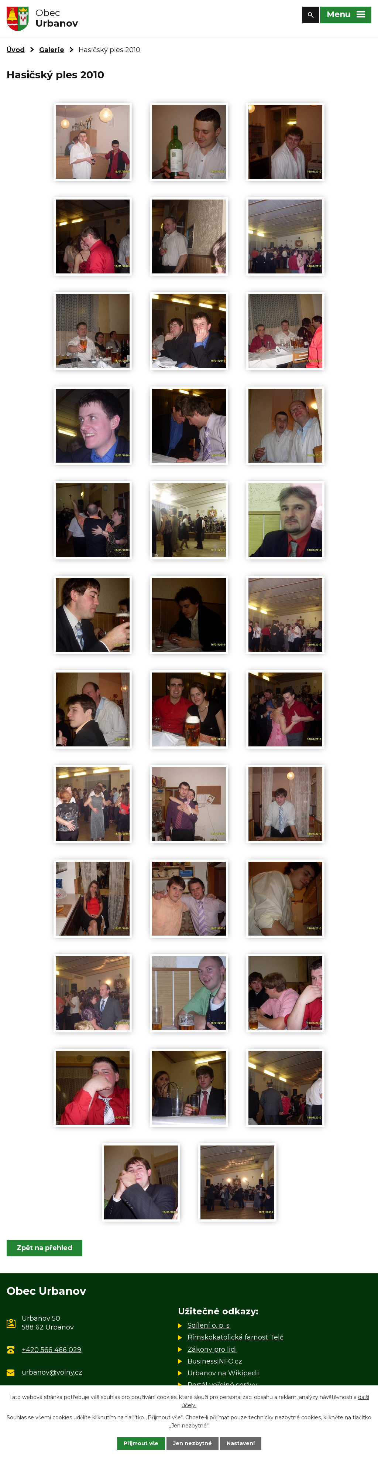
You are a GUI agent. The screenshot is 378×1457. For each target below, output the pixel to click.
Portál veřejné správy (222, 1385)
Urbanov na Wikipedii (224, 1373)
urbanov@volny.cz (52, 1372)
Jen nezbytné (192, 1443)
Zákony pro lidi (212, 1349)
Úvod (16, 50)
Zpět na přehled (44, 1248)
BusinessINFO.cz (215, 1361)
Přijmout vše (141, 1443)
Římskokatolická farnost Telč (236, 1337)
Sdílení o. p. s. (209, 1325)
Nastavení (241, 1443)
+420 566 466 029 (51, 1350)
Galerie (51, 50)
